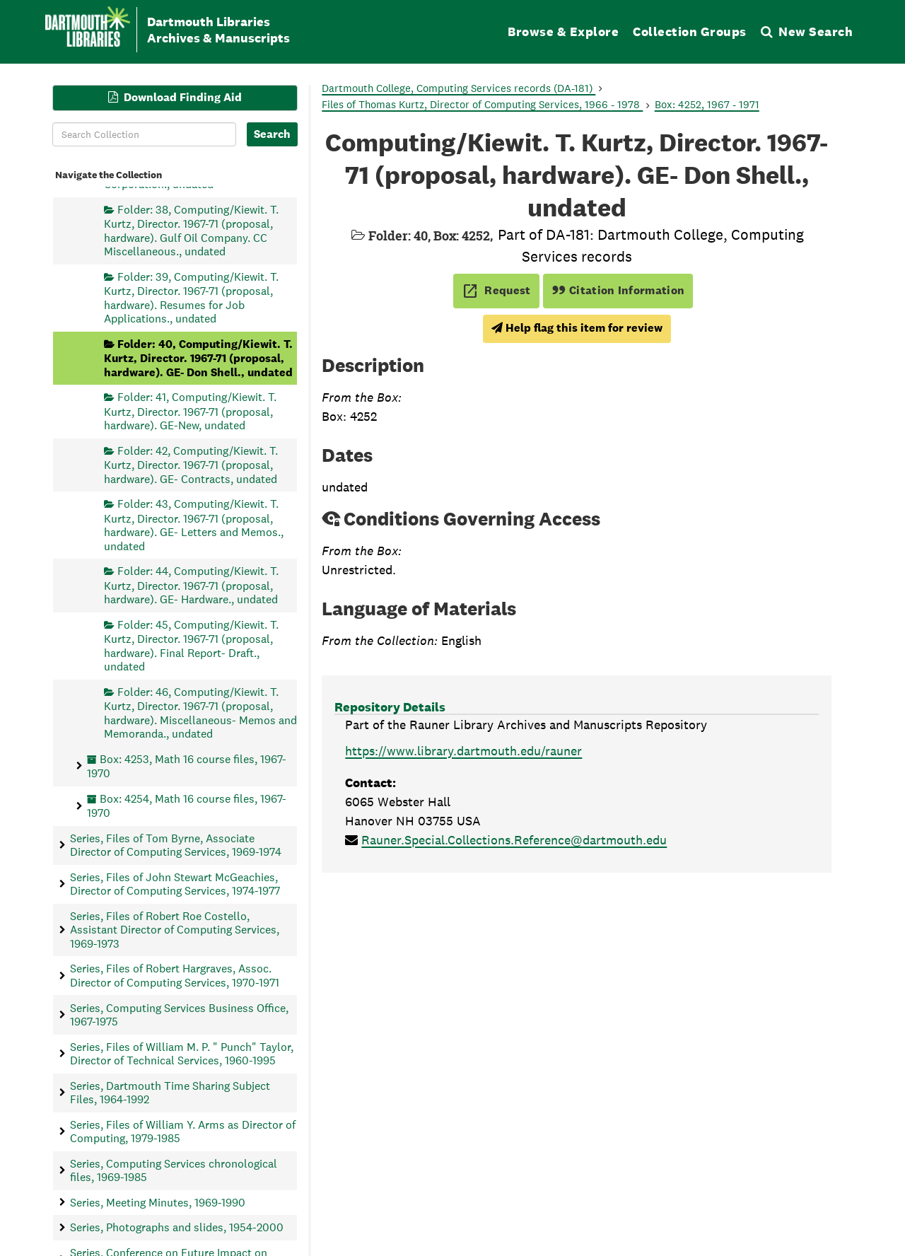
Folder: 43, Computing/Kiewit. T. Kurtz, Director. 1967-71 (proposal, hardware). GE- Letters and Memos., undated (194, 524)
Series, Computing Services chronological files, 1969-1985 (173, 1170)
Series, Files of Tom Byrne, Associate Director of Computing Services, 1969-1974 (175, 844)
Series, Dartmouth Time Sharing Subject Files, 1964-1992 (170, 1092)
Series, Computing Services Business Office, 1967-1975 (179, 1014)
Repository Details (389, 707)
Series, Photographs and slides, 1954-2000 (177, 1227)
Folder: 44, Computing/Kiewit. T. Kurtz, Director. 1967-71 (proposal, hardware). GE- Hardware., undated (191, 585)
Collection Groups (690, 31)
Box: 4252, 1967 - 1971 (707, 104)
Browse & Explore (563, 31)
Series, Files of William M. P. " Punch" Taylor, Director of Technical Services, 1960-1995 (181, 1053)
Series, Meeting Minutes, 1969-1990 (157, 1201)
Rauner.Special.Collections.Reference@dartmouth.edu (514, 840)
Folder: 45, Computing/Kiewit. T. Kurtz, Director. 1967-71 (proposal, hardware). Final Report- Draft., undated (191, 645)
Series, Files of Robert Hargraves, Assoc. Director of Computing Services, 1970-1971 (174, 975)
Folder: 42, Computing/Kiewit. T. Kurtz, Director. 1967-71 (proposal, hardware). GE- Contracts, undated (191, 464)
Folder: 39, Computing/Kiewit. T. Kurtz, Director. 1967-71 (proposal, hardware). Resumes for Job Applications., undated (191, 297)
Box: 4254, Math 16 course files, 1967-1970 (186, 805)
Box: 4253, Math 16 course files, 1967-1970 (186, 765)
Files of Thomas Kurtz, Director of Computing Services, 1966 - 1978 (482, 104)
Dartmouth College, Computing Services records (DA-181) (458, 88)
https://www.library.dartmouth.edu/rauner (463, 751)
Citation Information (618, 290)
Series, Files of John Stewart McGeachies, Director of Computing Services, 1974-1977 (175, 883)
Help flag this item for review (576, 327)
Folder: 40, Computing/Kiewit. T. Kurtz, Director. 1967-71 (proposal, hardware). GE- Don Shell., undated (198, 357)
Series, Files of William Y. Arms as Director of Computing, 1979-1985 (183, 1131)
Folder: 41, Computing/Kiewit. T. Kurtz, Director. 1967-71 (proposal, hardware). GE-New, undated (190, 411)
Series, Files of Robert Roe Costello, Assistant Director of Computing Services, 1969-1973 (174, 929)
